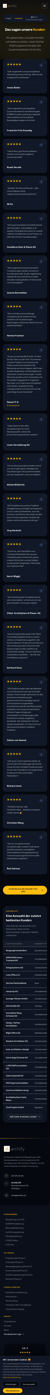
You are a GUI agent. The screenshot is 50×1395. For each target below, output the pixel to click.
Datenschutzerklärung (12, 1377)
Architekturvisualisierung (15, 1292)
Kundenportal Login (14, 1334)
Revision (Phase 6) (12, 1279)
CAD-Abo (9, 1244)
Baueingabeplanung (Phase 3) (18, 1266)
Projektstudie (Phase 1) (14, 1258)
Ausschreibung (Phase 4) (15, 1270)
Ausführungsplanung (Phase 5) (18, 1275)
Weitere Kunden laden (25, 1117)
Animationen (10, 1296)
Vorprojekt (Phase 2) (13, 1262)
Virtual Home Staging (14, 1309)
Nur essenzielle (29, 1384)
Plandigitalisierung (13, 1236)
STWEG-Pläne (11, 1240)
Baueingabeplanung (13, 1228)
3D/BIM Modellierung (14, 1223)
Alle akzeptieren (12, 1391)
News (6, 1330)
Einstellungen (11, 1384)
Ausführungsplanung (14, 1232)
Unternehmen (10, 1321)
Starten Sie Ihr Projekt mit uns (26, 890)
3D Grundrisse (11, 1301)
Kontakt (7, 1326)
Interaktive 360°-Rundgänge (17, 1305)
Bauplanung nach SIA (14, 1219)
